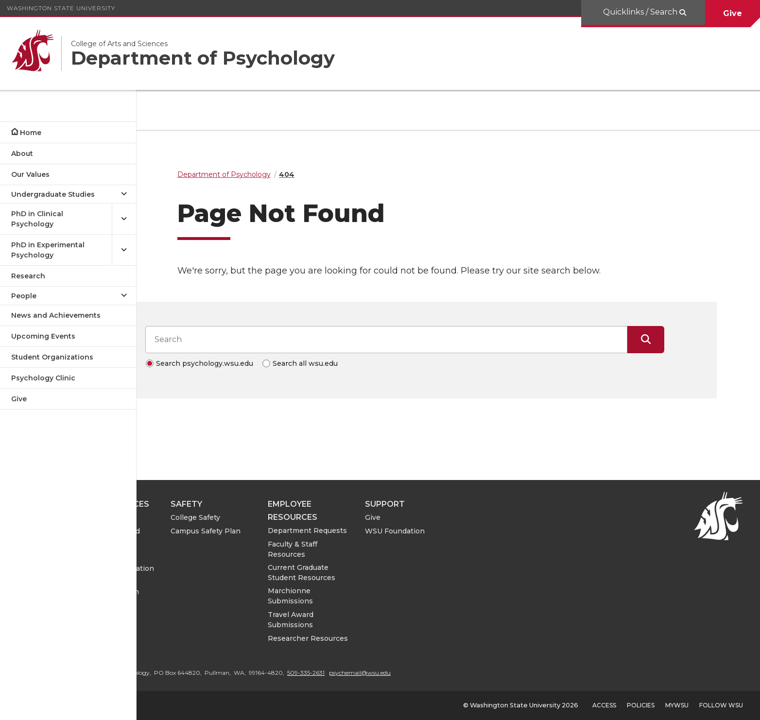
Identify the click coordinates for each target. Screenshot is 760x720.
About (22, 153)
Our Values (30, 174)
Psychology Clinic (43, 378)
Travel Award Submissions (377, 619)
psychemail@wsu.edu (447, 672)
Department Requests (394, 530)
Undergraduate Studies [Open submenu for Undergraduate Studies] (53, 194)
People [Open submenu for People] (23, 295)
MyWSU (677, 705)
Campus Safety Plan (293, 531)
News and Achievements (56, 315)
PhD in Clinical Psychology (37, 218)
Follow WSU (721, 705)
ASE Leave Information (200, 568)
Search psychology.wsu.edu (247, 363)
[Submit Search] (689, 339)
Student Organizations (52, 357)
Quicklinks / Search (641, 12)
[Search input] (430, 339)
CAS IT (172, 554)
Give (732, 13)
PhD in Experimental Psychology (48, 249)
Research (28, 276)
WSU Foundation (482, 531)
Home (30, 132)
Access (604, 705)
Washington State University (61, 8)
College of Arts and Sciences (193, 536)
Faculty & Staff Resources (379, 549)
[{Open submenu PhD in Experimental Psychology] (124, 250)
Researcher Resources (395, 638)
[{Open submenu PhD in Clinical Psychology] (124, 219)
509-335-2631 (393, 672)
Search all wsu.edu (348, 363)
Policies (641, 705)
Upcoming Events (43, 336)
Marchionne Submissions (377, 595)
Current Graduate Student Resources (388, 572)
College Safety (282, 517)
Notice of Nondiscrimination (193, 586)
